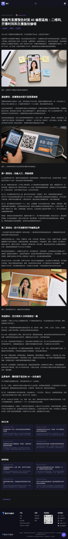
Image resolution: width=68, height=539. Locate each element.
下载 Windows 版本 (25, 523)
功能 (21, 516)
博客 (36, 520)
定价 (21, 518)
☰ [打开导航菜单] (65, 3)
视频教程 (37, 518)
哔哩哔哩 (61, 518)
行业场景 (18, 28)
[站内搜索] (35, 3)
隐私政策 (47, 536)
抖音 (60, 521)
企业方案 (22, 520)
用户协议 (52, 536)
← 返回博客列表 (5, 499)
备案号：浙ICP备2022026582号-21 (28, 533)
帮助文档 (37, 516)
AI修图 (11, 28)
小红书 (61, 516)
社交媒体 (5, 28)
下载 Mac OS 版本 (24, 525)
